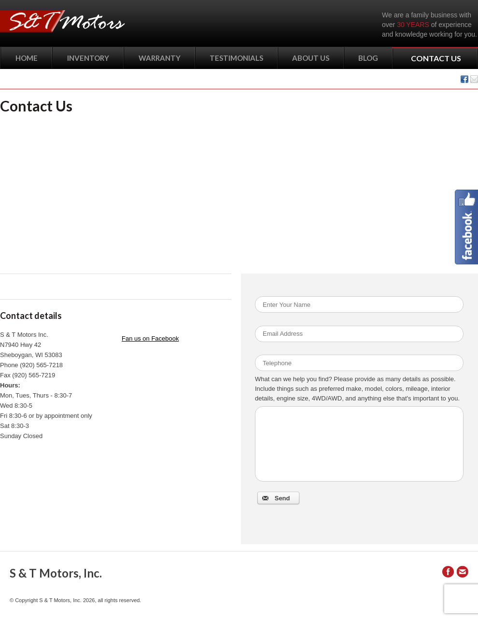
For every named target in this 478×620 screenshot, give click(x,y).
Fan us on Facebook (150, 338)
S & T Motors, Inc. (56, 573)
